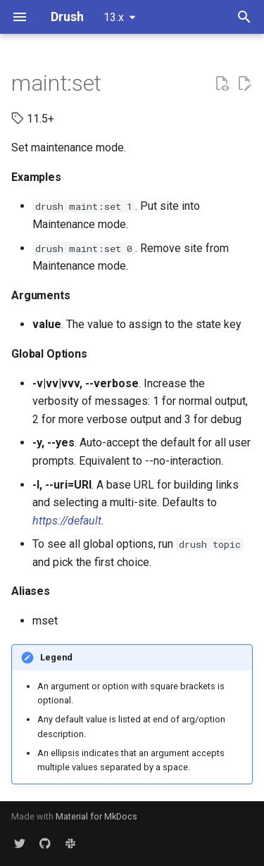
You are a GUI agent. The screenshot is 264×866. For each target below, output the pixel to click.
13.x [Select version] (113, 17)
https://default (66, 520)
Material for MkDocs (96, 816)
